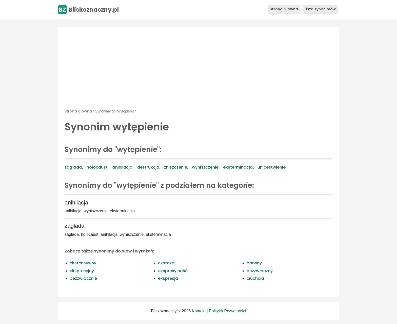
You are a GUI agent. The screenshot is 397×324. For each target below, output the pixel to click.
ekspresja (168, 278)
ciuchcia (255, 278)
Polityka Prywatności (227, 311)
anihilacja (122, 167)
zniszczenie (175, 167)
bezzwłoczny (260, 271)
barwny (254, 263)
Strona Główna (284, 9)
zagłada (73, 167)
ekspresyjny (82, 271)
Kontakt (199, 311)
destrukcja (148, 167)
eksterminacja (238, 167)
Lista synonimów (320, 9)
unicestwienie (271, 167)
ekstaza (166, 263)
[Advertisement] (198, 70)
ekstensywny (83, 263)
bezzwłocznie (83, 278)
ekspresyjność (173, 271)
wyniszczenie (205, 167)
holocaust (97, 167)
